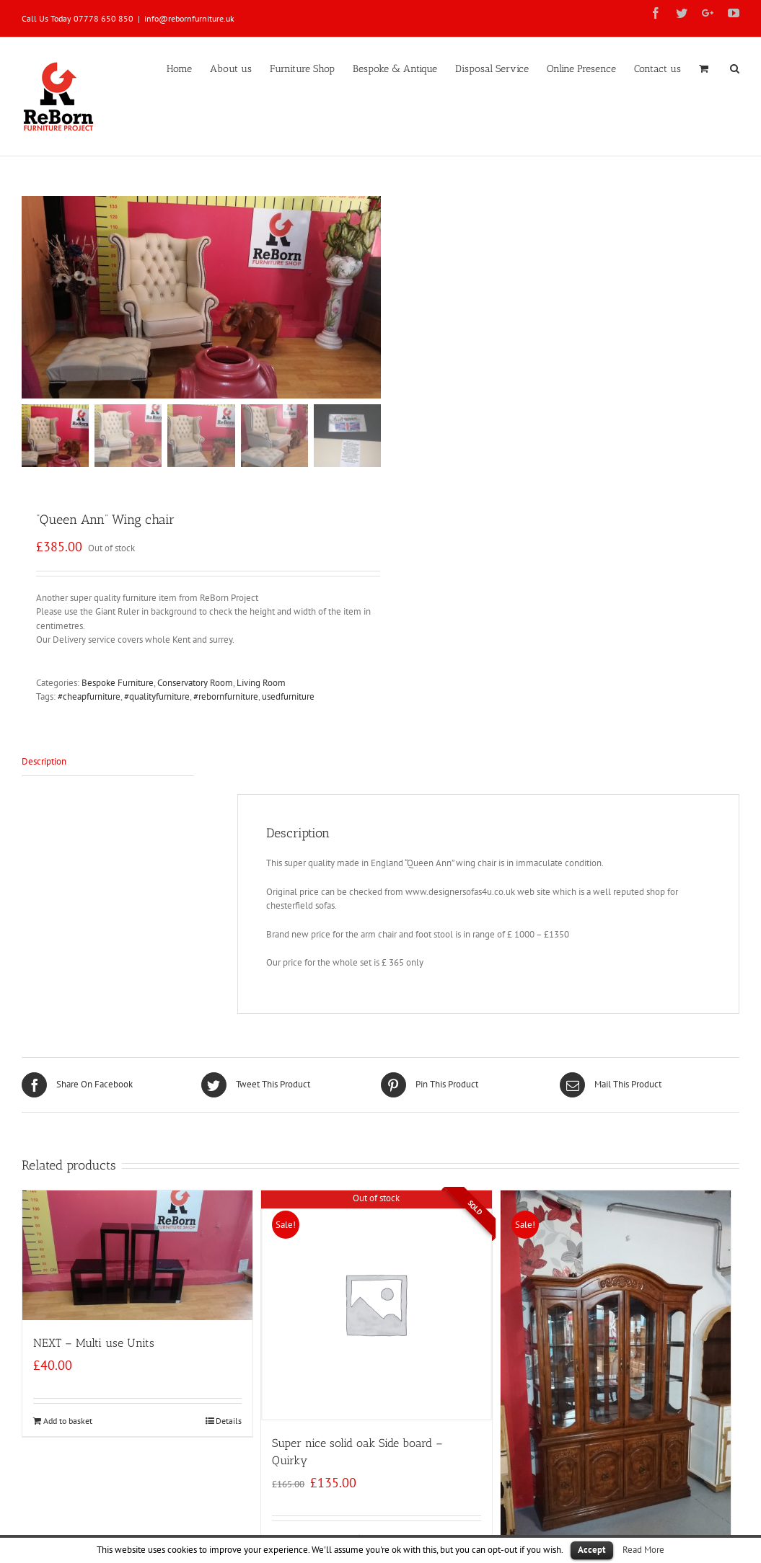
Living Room (261, 683)
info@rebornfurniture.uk (189, 18)
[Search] (734, 67)
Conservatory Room (195, 683)
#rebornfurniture (225, 697)
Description (44, 761)
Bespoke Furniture (118, 683)
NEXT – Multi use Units (93, 1343)
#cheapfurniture (89, 697)
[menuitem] (188, 67)
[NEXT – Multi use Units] (137, 1255)
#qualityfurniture (157, 697)
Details (229, 1420)
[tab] (108, 762)
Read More (643, 1549)
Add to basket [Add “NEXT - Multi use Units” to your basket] (67, 1420)
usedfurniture (288, 697)
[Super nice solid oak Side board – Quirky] (376, 1305)
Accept (592, 1550)
